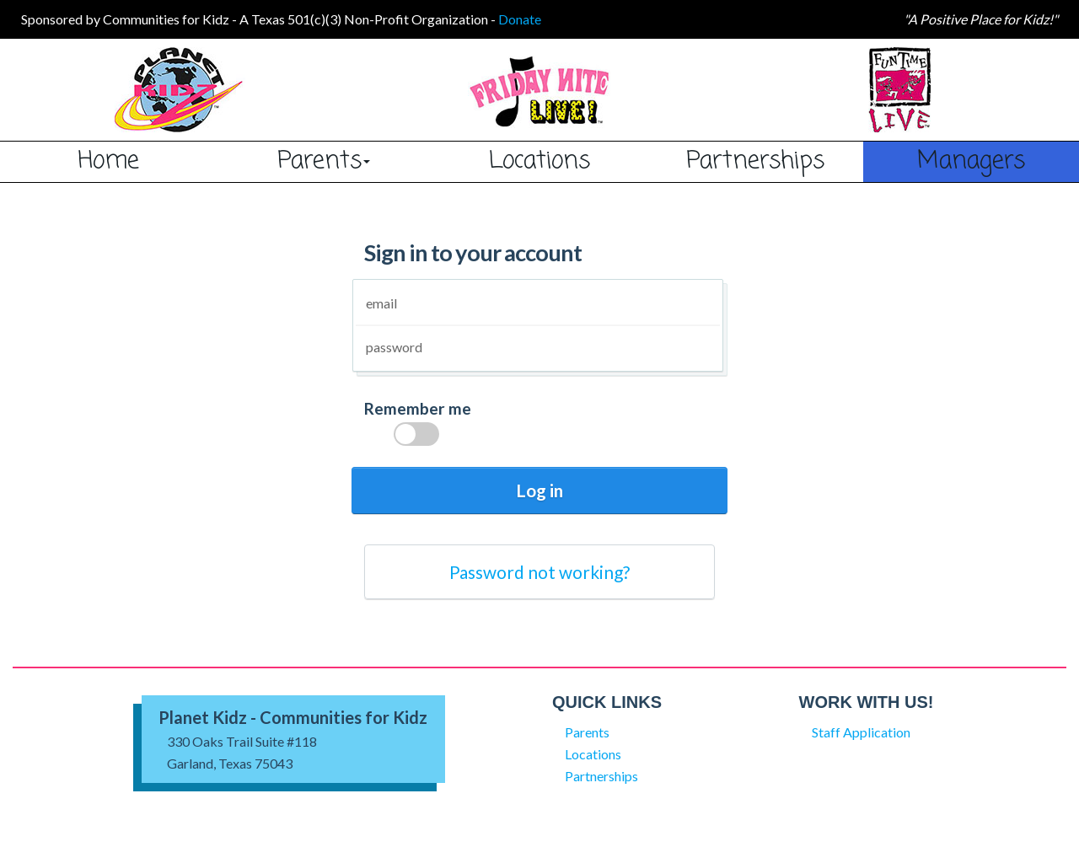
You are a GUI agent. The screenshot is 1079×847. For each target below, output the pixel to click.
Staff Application (861, 732)
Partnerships (755, 161)
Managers (971, 161)
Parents (587, 732)
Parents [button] (323, 161)
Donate (519, 19)
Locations (539, 161)
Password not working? (539, 571)
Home (108, 161)
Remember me (417, 426)
